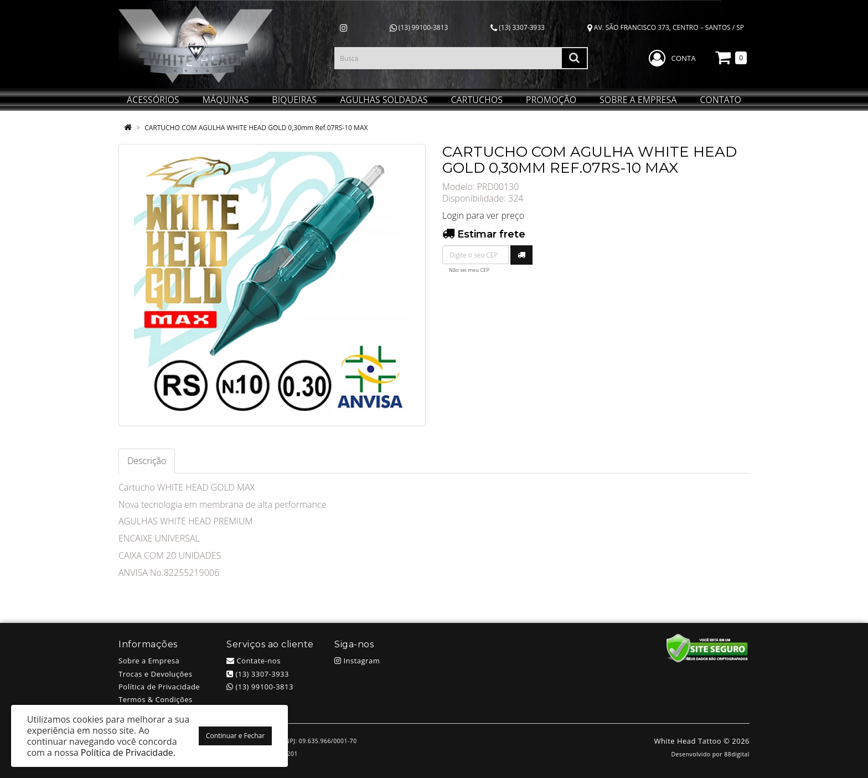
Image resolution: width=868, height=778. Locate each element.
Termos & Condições (155, 699)
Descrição (146, 461)
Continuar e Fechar (235, 735)
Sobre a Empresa (148, 661)
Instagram (357, 661)
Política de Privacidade (159, 687)
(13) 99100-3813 (419, 27)
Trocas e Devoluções (155, 674)
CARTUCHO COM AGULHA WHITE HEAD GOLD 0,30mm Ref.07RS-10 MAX (256, 127)
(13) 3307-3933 (517, 27)
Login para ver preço (483, 215)
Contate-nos (253, 661)
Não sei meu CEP (469, 270)
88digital (737, 754)
